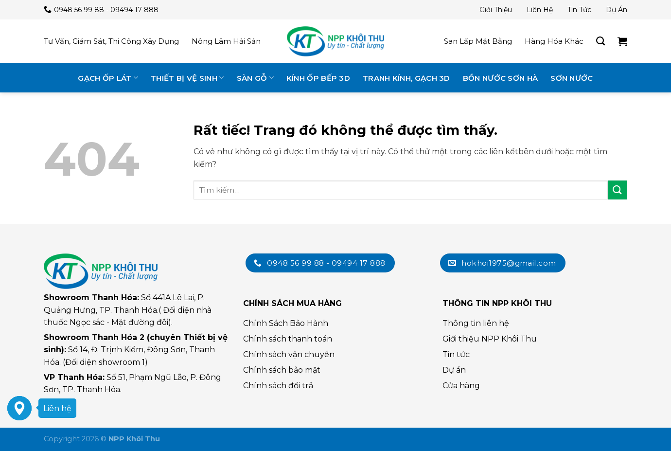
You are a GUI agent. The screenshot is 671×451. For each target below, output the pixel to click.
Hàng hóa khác (554, 41)
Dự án (616, 9)
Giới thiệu (495, 9)
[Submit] (617, 189)
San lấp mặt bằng (478, 41)
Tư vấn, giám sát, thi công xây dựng (111, 41)
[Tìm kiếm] (600, 41)
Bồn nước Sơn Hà (500, 78)
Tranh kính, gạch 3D (406, 78)
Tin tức (579, 9)
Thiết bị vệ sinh (187, 77)
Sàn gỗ (255, 77)
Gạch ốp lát (108, 77)
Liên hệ (540, 9)
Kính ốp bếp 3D (318, 78)
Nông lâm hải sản (226, 41)
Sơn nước (571, 78)
